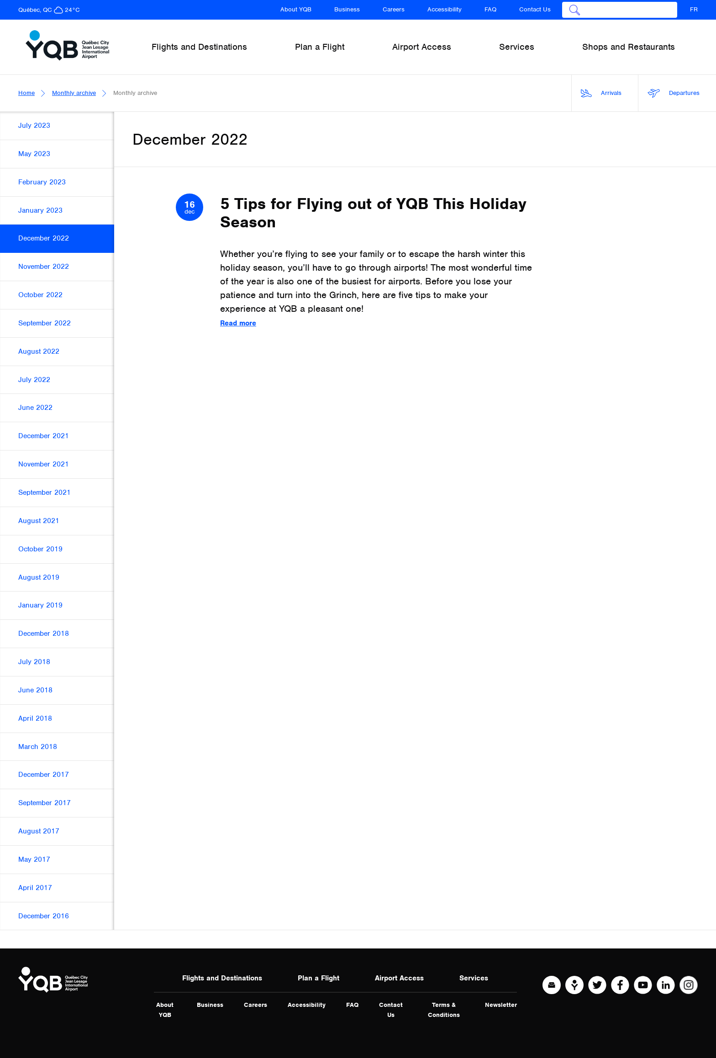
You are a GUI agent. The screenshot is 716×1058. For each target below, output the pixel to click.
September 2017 (44, 802)
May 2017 (34, 859)
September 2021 (44, 492)
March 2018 (37, 746)
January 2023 (40, 210)
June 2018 (35, 690)
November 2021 (43, 464)
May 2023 (34, 153)
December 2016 (43, 916)
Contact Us (535, 9)
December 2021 (43, 435)
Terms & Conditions (444, 1010)
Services (473, 978)
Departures (674, 93)
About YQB (295, 9)
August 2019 (38, 577)
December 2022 (43, 238)
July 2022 (34, 379)
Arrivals (601, 93)
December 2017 (43, 774)
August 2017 (38, 831)
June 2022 (35, 407)
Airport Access (399, 978)
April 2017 (35, 887)
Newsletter (501, 1005)
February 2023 (42, 182)
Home (26, 93)
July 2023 (34, 125)
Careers (394, 9)
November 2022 (43, 266)
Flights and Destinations (222, 978)
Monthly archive (74, 93)
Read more (238, 323)
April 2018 (35, 718)
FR (694, 9)
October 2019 (40, 549)
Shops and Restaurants (628, 46)
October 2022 (40, 294)
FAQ (490, 9)
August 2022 (38, 351)
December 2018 (43, 633)
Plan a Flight (318, 978)
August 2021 (38, 520)
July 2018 (34, 661)
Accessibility (444, 9)
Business (347, 9)
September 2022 (44, 323)
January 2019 (40, 605)
